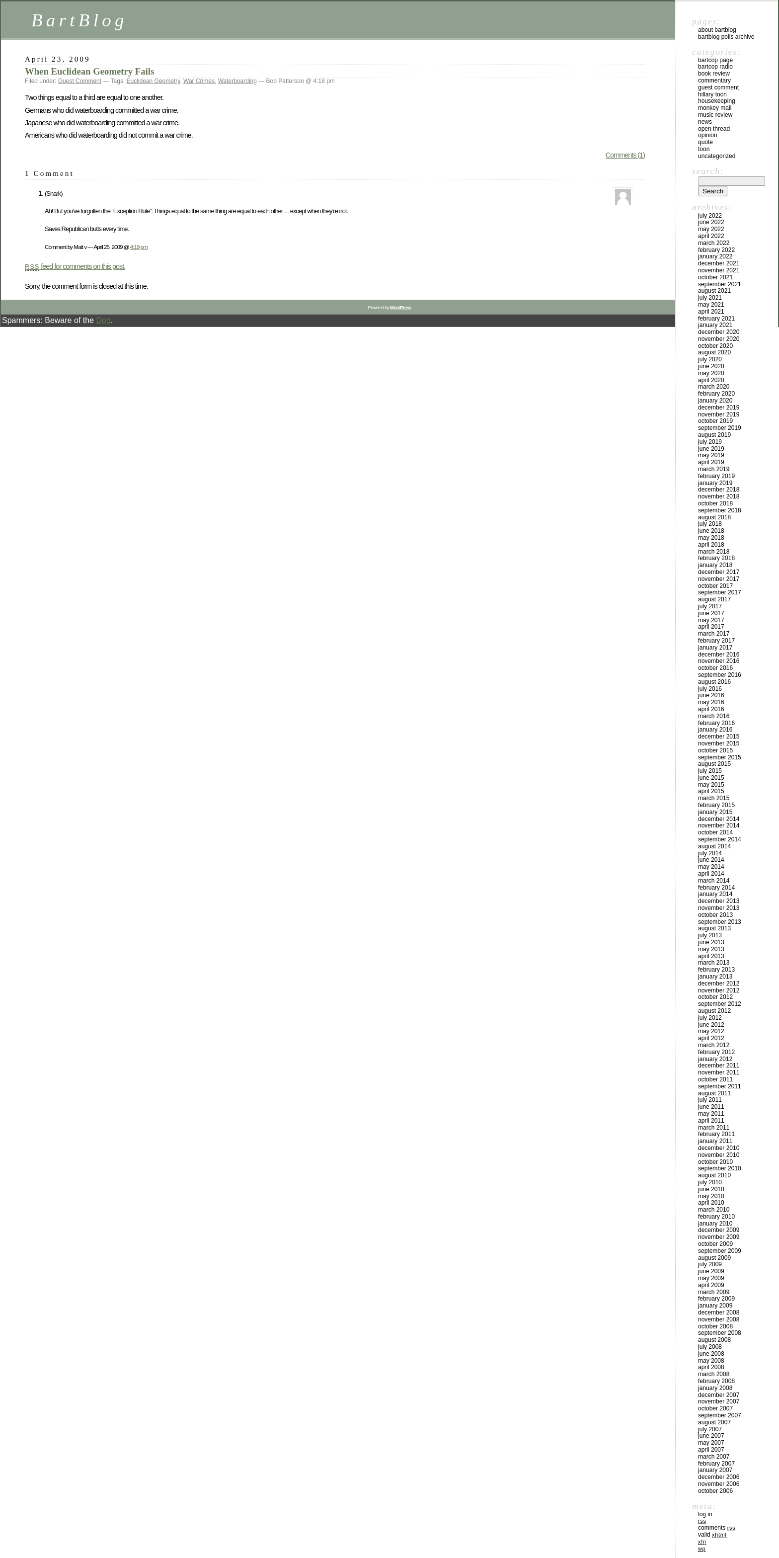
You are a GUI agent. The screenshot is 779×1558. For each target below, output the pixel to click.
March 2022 (713, 243)
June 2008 (711, 1353)
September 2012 (719, 1003)
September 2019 (719, 427)
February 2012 (716, 1052)
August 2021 (714, 290)
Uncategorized (716, 156)
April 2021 (711, 311)
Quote (705, 142)
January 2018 (715, 565)
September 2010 (719, 1168)
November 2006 (718, 1483)
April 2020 (711, 380)
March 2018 (713, 551)
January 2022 (715, 256)
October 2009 (715, 1243)
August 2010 (714, 1175)
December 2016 (718, 654)
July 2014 (710, 853)
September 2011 (719, 1086)
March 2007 (713, 1456)
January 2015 (715, 812)
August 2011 (714, 1093)
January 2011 (715, 1141)
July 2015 (710, 770)
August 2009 (714, 1257)
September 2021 (719, 284)
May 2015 (711, 784)
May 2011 (711, 1113)
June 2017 (711, 613)
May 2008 (711, 1360)
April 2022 (711, 236)
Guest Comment (79, 81)
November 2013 (718, 907)
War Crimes (199, 81)
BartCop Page (715, 60)
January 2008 (715, 1388)
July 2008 (710, 1346)
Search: (708, 171)
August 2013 (714, 928)
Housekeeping (716, 100)
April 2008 (711, 1367)
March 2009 (713, 1292)
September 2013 (719, 921)
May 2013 (711, 949)
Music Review (715, 114)
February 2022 (716, 249)
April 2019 (711, 462)
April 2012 (711, 1038)
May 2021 (711, 304)
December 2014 (718, 819)
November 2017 (718, 578)
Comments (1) (625, 155)
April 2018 (711, 544)
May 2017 (711, 620)
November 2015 (718, 743)
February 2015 (716, 805)
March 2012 (713, 1045)
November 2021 (718, 270)
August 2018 (714, 517)
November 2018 (718, 496)
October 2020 (715, 345)
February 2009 (716, 1298)
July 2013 (710, 935)
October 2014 (715, 832)
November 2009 (718, 1236)
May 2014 (711, 866)
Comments (716, 1527)
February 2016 (716, 723)
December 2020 (718, 331)
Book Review (714, 73)
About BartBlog (717, 29)
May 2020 (711, 373)
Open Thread (714, 128)
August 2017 (714, 599)
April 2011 (711, 1120)
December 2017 (718, 572)
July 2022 (710, 215)
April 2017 (711, 626)
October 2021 (715, 277)
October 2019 (715, 420)
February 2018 (716, 558)
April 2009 (711, 1285)
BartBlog (79, 20)
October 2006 (715, 1490)
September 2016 (719, 674)
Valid (712, 1534)
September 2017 (719, 592)
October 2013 (715, 914)
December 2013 (718, 901)
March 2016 (713, 716)
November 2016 (718, 660)
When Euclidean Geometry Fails (89, 71)
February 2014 (716, 887)
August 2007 (714, 1422)
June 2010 (711, 1189)
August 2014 (714, 846)
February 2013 (716, 969)
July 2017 (710, 606)
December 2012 (718, 983)
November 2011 (718, 1072)
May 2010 (711, 1196)
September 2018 (719, 510)
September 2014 (719, 839)
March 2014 (713, 880)
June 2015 (711, 777)
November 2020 (718, 338)
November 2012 (718, 990)
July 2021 (710, 297)
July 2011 (710, 1099)
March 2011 (713, 1127)
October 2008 (715, 1326)
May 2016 (711, 702)
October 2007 (715, 1408)
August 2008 (714, 1339)
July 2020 (710, 359)
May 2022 (711, 229)
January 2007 (715, 1470)
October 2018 (715, 503)
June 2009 (711, 1271)
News (705, 121)
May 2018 (711, 537)
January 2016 (715, 729)
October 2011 (715, 1079)
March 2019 (713, 469)
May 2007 (711, 1442)
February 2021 (716, 318)
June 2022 (711, 222)
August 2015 (714, 763)
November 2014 (718, 825)
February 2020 (716, 393)
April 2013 (711, 956)
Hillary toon (712, 94)
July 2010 (710, 1182)
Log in (705, 1514)
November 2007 (718, 1401)
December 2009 (718, 1230)
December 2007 (718, 1395)
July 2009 (710, 1264)
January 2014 (715, 894)
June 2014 (711, 859)
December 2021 (718, 263)
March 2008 (713, 1374)
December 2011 (718, 1065)
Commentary (714, 80)
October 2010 (715, 1161)
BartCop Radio (715, 66)
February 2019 (716, 476)
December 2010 (718, 1148)
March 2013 (713, 962)
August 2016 (714, 681)
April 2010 (711, 1202)
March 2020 (713, 386)
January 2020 (715, 400)
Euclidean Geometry (153, 81)
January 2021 (715, 325)
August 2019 (714, 434)
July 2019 (710, 441)
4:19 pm (139, 247)
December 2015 (718, 736)
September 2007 (719, 1415)
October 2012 (715, 996)
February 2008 (716, 1381)
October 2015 (715, 750)
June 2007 (711, 1435)
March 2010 (713, 1209)
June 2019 (711, 448)
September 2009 (719, 1250)
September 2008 (719, 1332)
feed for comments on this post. (75, 266)
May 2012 (711, 1031)
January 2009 (715, 1305)
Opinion (707, 135)
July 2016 (710, 688)
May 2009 (711, 1278)
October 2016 (715, 667)
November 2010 (718, 1154)
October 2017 (715, 585)
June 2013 (711, 942)
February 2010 (716, 1216)
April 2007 (711, 1449)
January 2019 (715, 483)
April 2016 (711, 709)
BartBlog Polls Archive (726, 36)
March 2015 (713, 798)
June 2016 (711, 695)
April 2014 (711, 873)
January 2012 (715, 1059)
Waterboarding (237, 81)
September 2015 (719, 757)
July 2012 (710, 1017)
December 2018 (718, 489)
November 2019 (718, 414)
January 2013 (715, 976)
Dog (103, 320)
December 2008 (718, 1312)
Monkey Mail (714, 107)
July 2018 (710, 523)
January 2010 (715, 1223)
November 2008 (718, 1319)
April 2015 (711, 791)
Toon (703, 149)
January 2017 (715, 647)
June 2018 (711, 530)
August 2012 (714, 1010)
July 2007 (710, 1429)
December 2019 (718, 407)
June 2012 (711, 1024)
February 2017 (716, 640)
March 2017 (713, 633)
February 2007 (716, 1463)
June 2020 (711, 366)
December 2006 (718, 1477)
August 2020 (714, 352)
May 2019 (711, 455)
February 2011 (716, 1134)
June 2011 (711, 1106)
